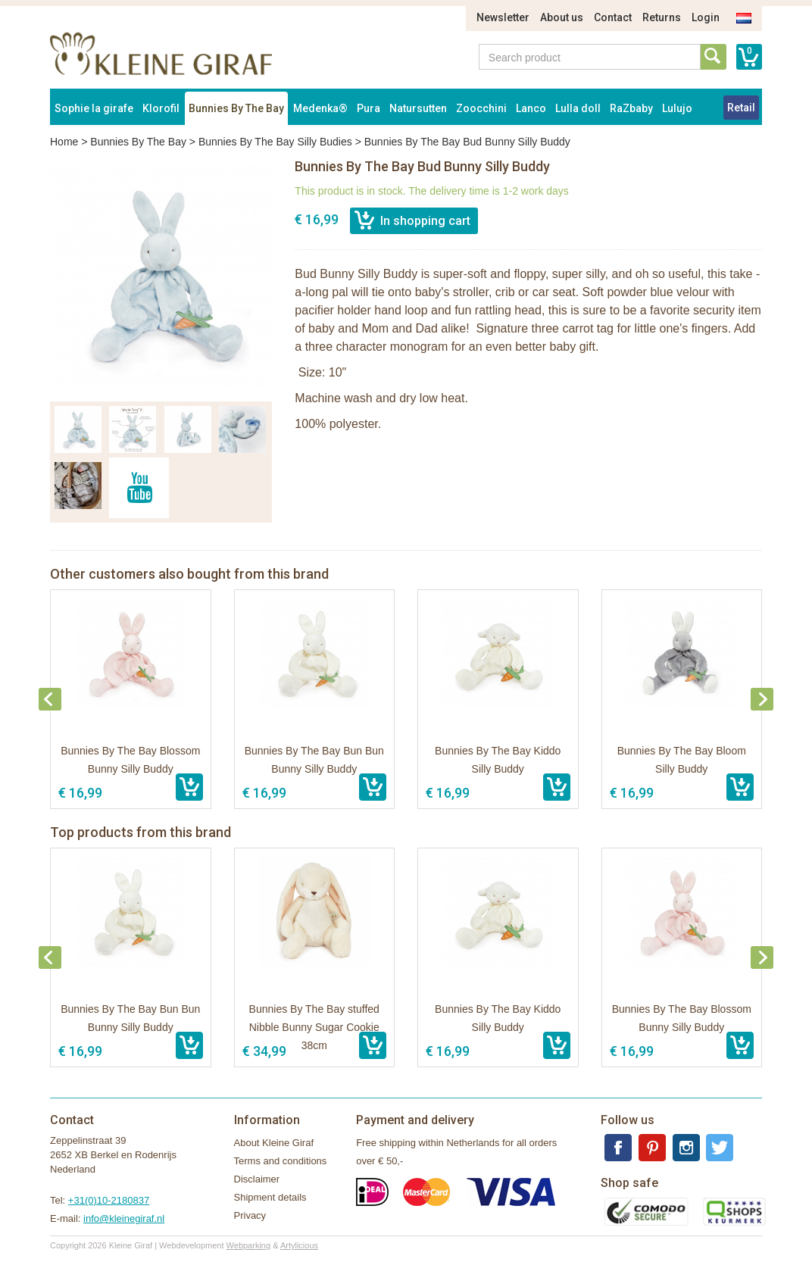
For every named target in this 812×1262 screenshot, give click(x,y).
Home (64, 142)
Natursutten (418, 108)
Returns (661, 17)
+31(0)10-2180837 (108, 1200)
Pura (368, 108)
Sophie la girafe (94, 108)
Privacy (250, 1215)
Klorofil (161, 108)
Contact (613, 17)
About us (561, 17)
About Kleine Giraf (274, 1142)
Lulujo (677, 108)
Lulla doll (578, 108)
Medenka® (320, 108)
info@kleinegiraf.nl (123, 1218)
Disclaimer (257, 1179)
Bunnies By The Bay (236, 108)
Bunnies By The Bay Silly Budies (275, 142)
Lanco (531, 108)
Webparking (248, 1245)
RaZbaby (631, 108)
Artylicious (299, 1245)
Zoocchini (481, 108)
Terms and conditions (280, 1161)
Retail (741, 108)
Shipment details (270, 1197)
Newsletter (502, 17)
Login (706, 17)
